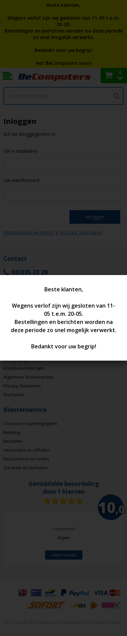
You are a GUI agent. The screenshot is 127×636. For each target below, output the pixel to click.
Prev (19, 542)
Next (108, 542)
